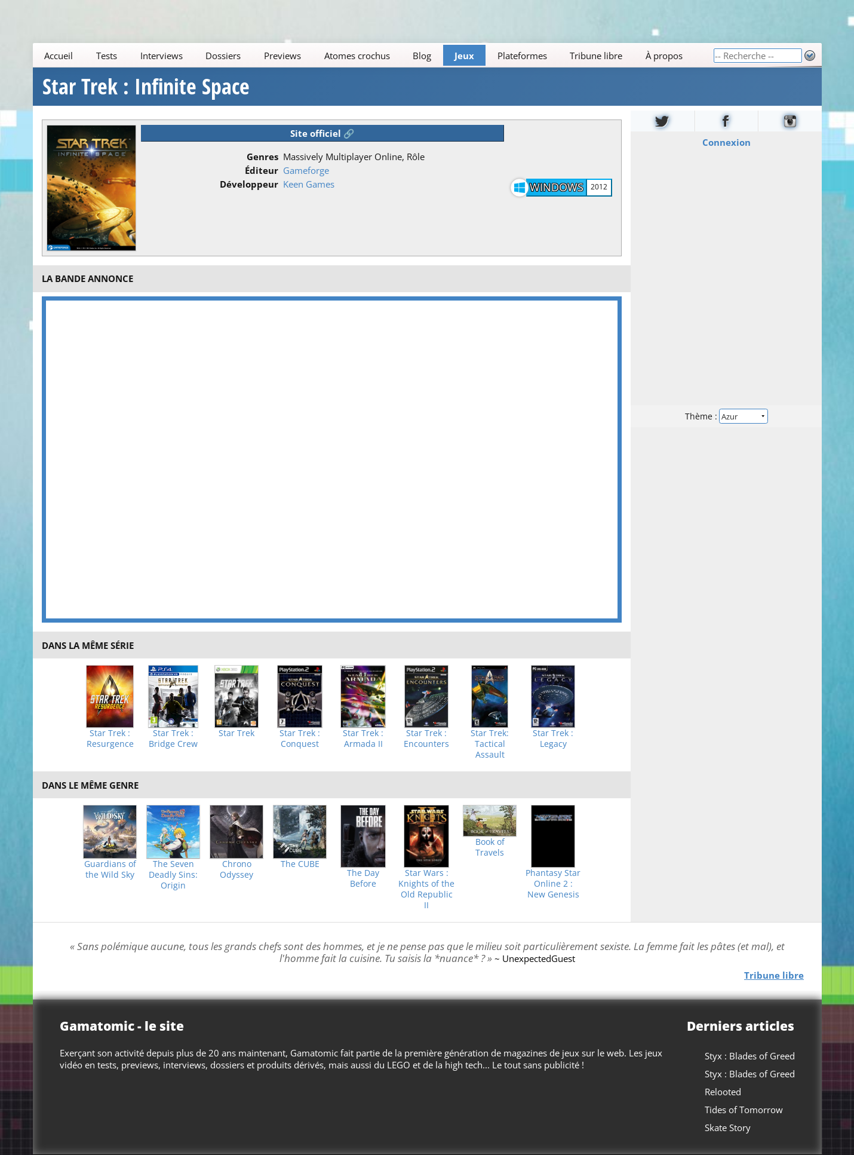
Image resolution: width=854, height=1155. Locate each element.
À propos (664, 56)
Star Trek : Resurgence (110, 738)
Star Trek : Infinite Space (146, 86)
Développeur (249, 184)
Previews (282, 56)
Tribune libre (596, 56)
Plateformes (521, 56)
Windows (556, 187)
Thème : (725, 416)
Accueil (58, 56)
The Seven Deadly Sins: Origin (173, 875)
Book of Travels (490, 847)
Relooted (723, 1092)
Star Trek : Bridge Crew (173, 738)
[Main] (373, 55)
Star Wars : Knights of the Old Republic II (426, 889)
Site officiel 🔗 (322, 133)
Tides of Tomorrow (744, 1110)
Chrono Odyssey (236, 869)
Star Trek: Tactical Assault (490, 744)
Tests (106, 56)
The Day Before (363, 878)
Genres (262, 157)
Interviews (161, 56)
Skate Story (728, 1127)
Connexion (726, 142)
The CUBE (300, 864)
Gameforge (306, 170)
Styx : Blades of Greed (750, 1056)
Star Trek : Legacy (553, 738)
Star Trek (236, 733)
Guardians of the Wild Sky (110, 869)
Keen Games (308, 184)
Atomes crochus (356, 56)
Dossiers (223, 56)
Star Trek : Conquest (299, 738)
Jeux (464, 56)
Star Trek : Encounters (426, 738)
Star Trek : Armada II (363, 738)
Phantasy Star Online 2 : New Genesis (553, 884)
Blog (422, 56)
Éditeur (261, 170)
